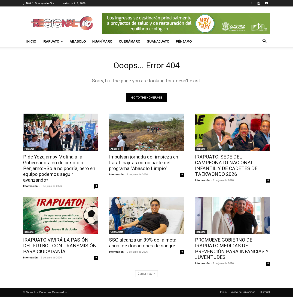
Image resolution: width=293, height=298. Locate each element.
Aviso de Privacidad (243, 293)
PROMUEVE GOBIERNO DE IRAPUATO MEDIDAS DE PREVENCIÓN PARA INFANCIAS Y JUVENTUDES (232, 250)
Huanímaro (102, 41)
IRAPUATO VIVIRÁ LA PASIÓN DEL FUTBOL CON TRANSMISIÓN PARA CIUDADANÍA (60, 247)
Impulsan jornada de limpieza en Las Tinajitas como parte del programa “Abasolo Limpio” (143, 164)
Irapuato (53, 41)
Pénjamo (184, 41)
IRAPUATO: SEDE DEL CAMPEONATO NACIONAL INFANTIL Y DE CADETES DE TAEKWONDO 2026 (226, 166)
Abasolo (78, 41)
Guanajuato (158, 41)
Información (30, 187)
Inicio (31, 41)
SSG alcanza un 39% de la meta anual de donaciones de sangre (142, 244)
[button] (264, 41)
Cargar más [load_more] (147, 275)
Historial (265, 293)
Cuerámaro (129, 41)
